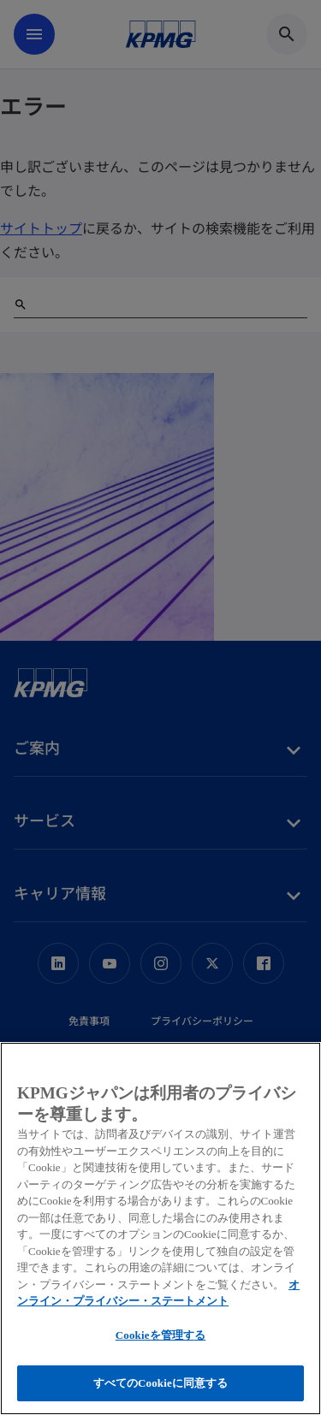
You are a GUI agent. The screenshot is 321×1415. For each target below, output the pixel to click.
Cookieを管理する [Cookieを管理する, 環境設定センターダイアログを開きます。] (160, 1335)
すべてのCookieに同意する (161, 1383)
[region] (160, 1228)
